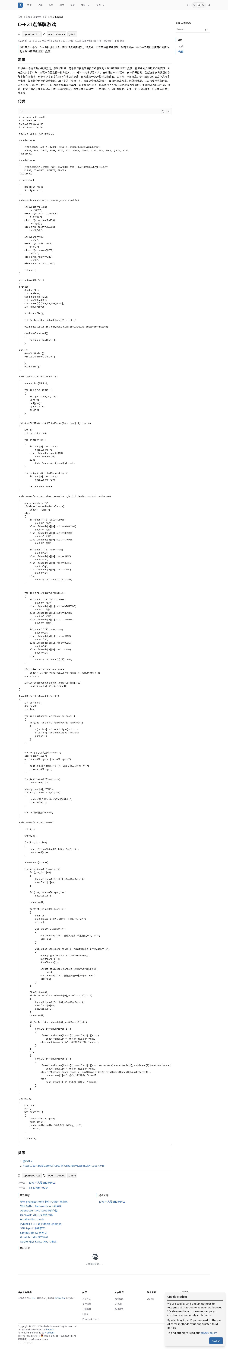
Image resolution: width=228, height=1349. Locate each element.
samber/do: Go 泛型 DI (33, 1232)
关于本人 (86, 1298)
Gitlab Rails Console (32, 1219)
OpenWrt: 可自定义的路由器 (36, 1215)
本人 (34, 1298)
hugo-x (50, 1329)
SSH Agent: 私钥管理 (32, 1228)
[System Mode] (198, 5)
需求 (180, 46)
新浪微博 (119, 1308)
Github (118, 1303)
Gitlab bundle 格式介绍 (34, 1237)
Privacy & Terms (90, 1319)
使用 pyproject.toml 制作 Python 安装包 (44, 1201)
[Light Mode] (194, 5)
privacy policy (208, 1333)
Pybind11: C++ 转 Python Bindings (40, 1224)
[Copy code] (163, 111)
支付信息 (86, 1303)
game (72, 34)
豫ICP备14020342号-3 (29, 1336)
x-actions (50, 1332)
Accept (216, 1340)
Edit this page (25, 1342)
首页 (20, 17)
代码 (180, 51)
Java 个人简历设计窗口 (42, 1182)
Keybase (119, 1298)
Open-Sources (33, 17)
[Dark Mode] (203, 5)
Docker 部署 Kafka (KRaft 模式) (38, 1241)
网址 (122, 40)
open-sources (32, 34)
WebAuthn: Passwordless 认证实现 (41, 1206)
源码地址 (28, 1161)
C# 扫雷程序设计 (38, 1187)
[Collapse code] (168, 111)
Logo (85, 1314)
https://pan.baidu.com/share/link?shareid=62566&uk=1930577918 (63, 1165)
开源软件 (86, 1308)
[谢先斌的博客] (20, 5)
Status (150, 1298)
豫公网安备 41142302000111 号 (58, 1335)
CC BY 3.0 (60, 1298)
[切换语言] (188, 5)
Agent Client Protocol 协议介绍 (38, 1210)
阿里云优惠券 (183, 23)
